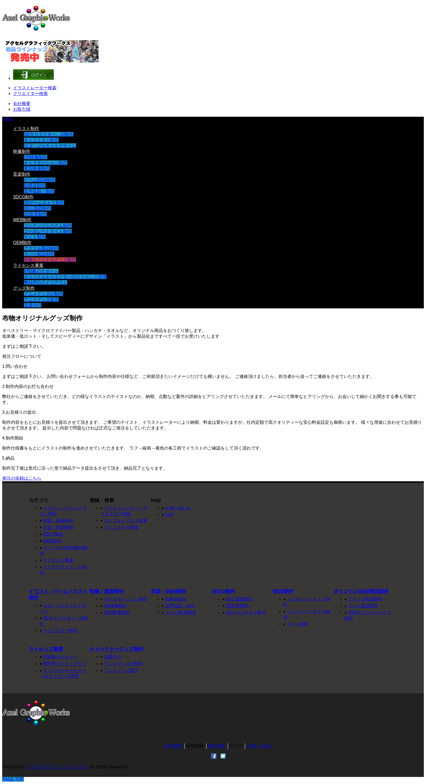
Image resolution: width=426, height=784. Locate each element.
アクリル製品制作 (41, 248)
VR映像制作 (35, 157)
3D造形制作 (35, 214)
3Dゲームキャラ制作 (44, 202)
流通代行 (32, 305)
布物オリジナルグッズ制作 (50, 259)
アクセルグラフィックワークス (56, 766)
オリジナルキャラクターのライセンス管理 (65, 276)
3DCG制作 (23, 197)
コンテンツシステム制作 (48, 225)
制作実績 (216, 746)
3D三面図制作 (37, 208)
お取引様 (21, 109)
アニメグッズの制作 (43, 294)
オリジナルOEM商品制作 (361, 591)
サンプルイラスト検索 (125, 520)
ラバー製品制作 (39, 254)
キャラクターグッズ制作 (116, 649)
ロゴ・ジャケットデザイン (50, 145)
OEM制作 (22, 242)
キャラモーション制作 (45, 162)
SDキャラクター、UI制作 (48, 134)
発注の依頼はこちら (21, 478)
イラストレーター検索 (35, 88)
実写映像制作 (37, 168)
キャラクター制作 (41, 140)
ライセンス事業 (28, 265)
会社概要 (21, 103)
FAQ (169, 514)
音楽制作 (21, 174)
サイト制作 (35, 237)
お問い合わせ (178, 508)
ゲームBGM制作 (39, 180)
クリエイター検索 (30, 93)
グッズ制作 (24, 288)
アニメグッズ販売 (41, 299)
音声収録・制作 (39, 191)
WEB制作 (22, 219)
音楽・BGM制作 (58, 527)
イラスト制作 (26, 128)
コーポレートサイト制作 (48, 231)
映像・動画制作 (58, 520)
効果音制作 (35, 185)
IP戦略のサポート (41, 271)
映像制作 (21, 151)
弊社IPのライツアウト (45, 282)
